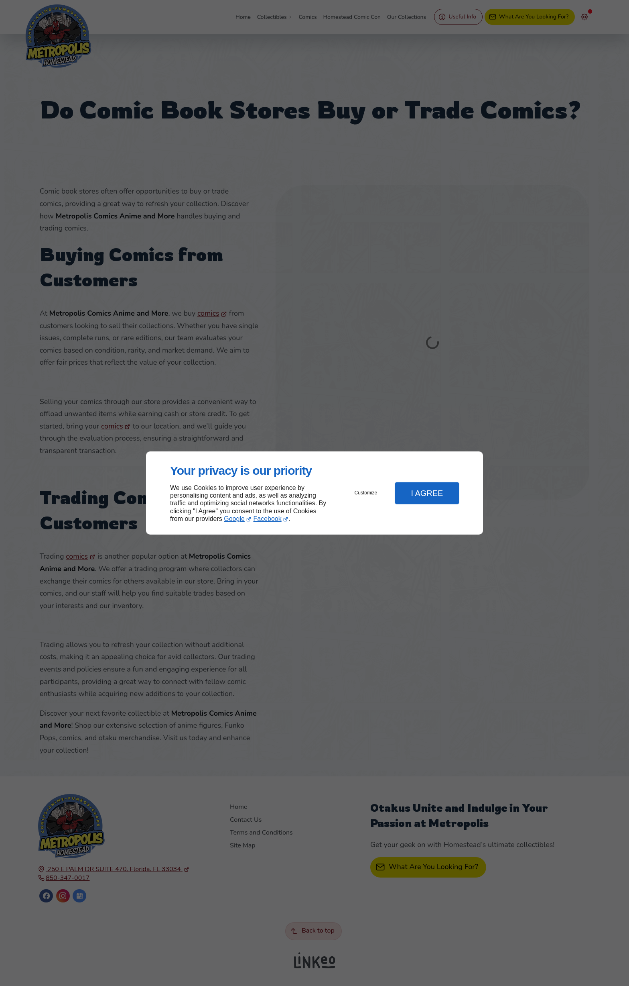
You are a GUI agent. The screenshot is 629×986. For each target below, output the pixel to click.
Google (234, 518)
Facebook (268, 518)
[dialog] (314, 493)
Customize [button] (366, 493)
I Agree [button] (427, 493)
